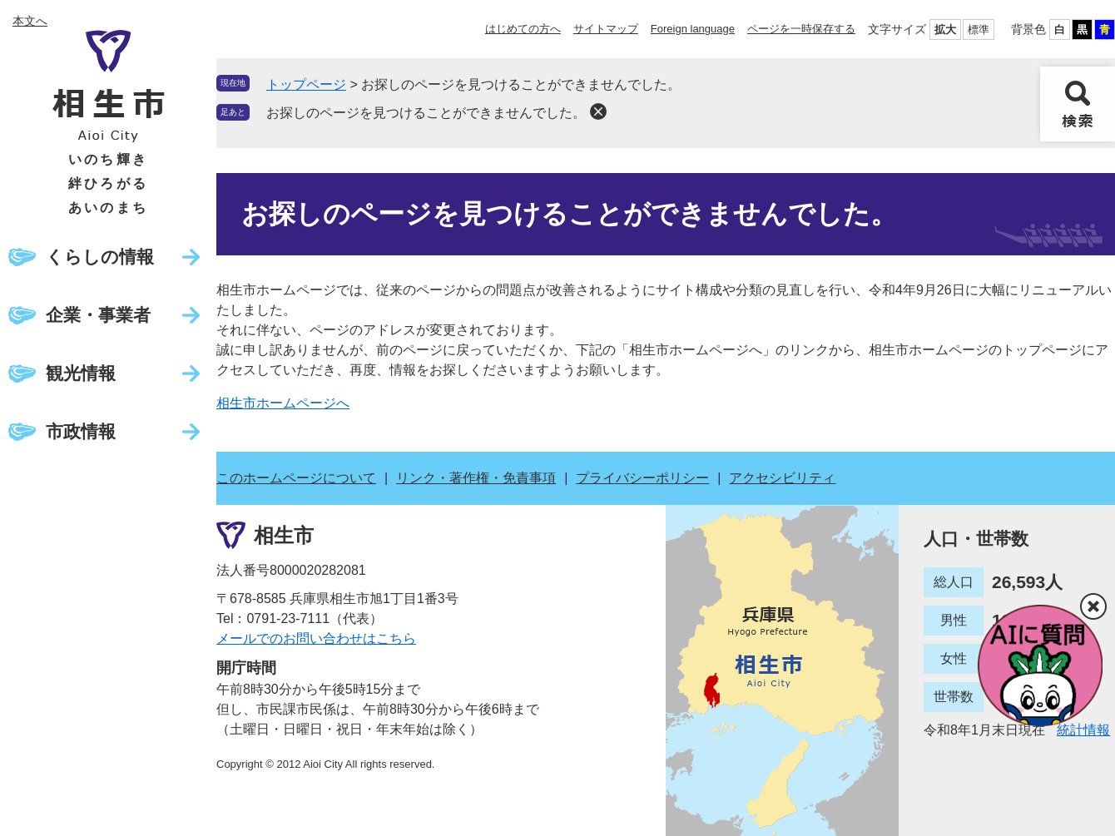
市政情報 (81, 431)
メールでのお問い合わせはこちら (316, 638)
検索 (1077, 104)
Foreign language (693, 28)
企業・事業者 (98, 314)
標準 (978, 29)
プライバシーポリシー (642, 478)
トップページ (306, 84)
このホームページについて (296, 478)
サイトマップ (605, 28)
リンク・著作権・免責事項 (476, 478)
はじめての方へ (523, 28)
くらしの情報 (100, 256)
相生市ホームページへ (282, 403)
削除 (598, 111)
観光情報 (81, 373)
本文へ (29, 20)
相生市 (284, 535)
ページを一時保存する (801, 28)
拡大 (945, 29)
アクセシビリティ (782, 478)
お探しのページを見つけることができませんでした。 (426, 113)
